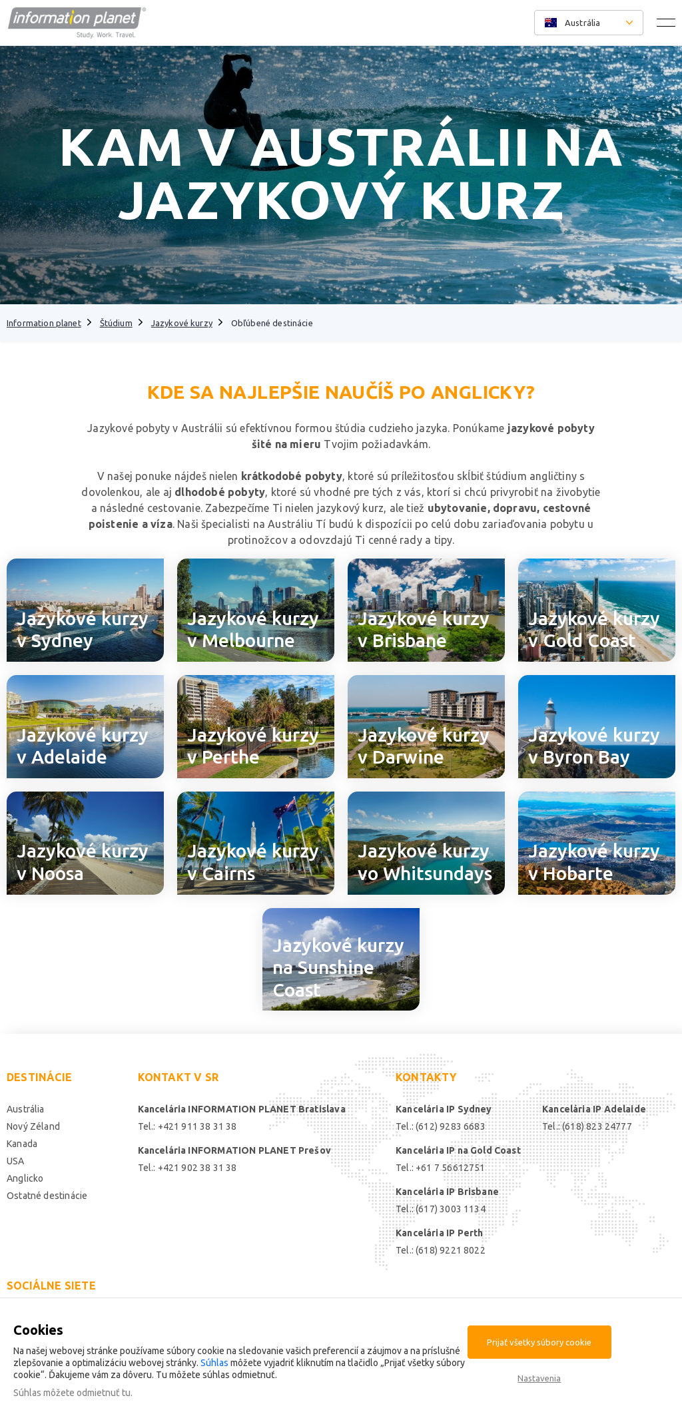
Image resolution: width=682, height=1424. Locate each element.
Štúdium (116, 323)
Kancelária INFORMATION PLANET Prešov (234, 1150)
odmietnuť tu (104, 1392)
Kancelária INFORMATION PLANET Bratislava (242, 1109)
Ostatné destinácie (47, 1195)
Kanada (22, 1143)
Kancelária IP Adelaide (594, 1109)
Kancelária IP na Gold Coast (458, 1150)
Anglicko (25, 1178)
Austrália (26, 1109)
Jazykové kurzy (181, 323)
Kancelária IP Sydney (444, 1109)
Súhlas (214, 1362)
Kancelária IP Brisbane (447, 1191)
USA (16, 1161)
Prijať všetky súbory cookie (539, 1342)
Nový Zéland (33, 1126)
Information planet (44, 323)
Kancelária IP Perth (439, 1233)
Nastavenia (539, 1378)
